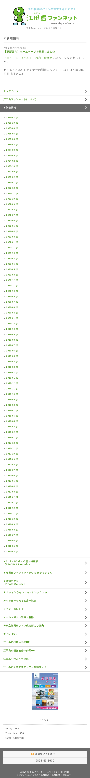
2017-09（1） (13, 459)
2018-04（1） (13, 421)
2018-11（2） (13, 389)
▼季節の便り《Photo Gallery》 (14, 582)
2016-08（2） (13, 530)
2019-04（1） (13, 361)
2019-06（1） (13, 351)
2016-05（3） (13, 546)
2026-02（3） (13, 117)
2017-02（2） (13, 497)
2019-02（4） (13, 372)
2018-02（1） (13, 432)
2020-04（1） (13, 313)
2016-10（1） (13, 519)
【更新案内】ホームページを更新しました (29, 51)
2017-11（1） (13, 448)
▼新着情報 (9, 107)
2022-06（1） (13, 220)
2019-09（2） (13, 334)
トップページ (11, 91)
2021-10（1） (13, 253)
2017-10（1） (13, 454)
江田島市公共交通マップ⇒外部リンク (24, 667)
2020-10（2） (13, 291)
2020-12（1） (13, 280)
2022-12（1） (13, 188)
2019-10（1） (13, 329)
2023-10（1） (13, 166)
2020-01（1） (13, 318)
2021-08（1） (13, 258)
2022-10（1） (13, 199)
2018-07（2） (13, 410)
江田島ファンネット (37, 772)
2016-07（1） (13, 535)
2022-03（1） (13, 237)
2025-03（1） (13, 139)
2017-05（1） (13, 481)
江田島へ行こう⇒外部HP (17, 658)
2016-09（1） (13, 524)
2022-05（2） (13, 226)
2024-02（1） (13, 161)
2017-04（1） (13, 486)
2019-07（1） (13, 345)
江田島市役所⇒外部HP (16, 642)
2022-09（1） (13, 204)
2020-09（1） (13, 296)
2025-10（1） (13, 123)
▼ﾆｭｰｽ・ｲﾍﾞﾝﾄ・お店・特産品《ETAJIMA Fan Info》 (20, 563)
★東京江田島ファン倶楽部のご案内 (23, 625)
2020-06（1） (13, 307)
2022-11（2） (13, 193)
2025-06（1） (13, 134)
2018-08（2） (13, 405)
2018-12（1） (13, 383)
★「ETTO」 (10, 634)
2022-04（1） (13, 231)
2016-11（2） (13, 513)
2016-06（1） (13, 540)
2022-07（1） (13, 215)
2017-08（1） (13, 465)
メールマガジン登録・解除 (18, 617)
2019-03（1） (13, 367)
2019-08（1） (13, 340)
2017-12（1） (13, 443)
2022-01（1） (13, 242)
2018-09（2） (13, 399)
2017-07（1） (13, 470)
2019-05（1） (13, 356)
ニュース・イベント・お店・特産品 (30, 57)
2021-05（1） (13, 269)
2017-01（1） (13, 502)
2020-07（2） (13, 302)
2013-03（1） (13, 551)
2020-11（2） (13, 285)
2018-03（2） (13, 427)
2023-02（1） (13, 177)
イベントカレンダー (14, 609)
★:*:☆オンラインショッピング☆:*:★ (25, 592)
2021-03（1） (13, 275)
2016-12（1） (13, 508)
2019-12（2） (13, 323)
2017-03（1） (13, 492)
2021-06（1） (13, 264)
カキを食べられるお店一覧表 (19, 600)
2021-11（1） (13, 248)
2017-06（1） (13, 475)
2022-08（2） (13, 210)
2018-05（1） (13, 416)
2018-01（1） (13, 437)
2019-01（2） (13, 378)
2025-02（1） (13, 144)
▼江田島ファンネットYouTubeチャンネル (27, 572)
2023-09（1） (13, 172)
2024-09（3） (13, 150)
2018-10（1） (13, 394)
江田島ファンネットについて (19, 99)
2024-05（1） (13, 155)
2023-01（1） (13, 182)
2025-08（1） (13, 128)
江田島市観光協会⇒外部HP (19, 650)
